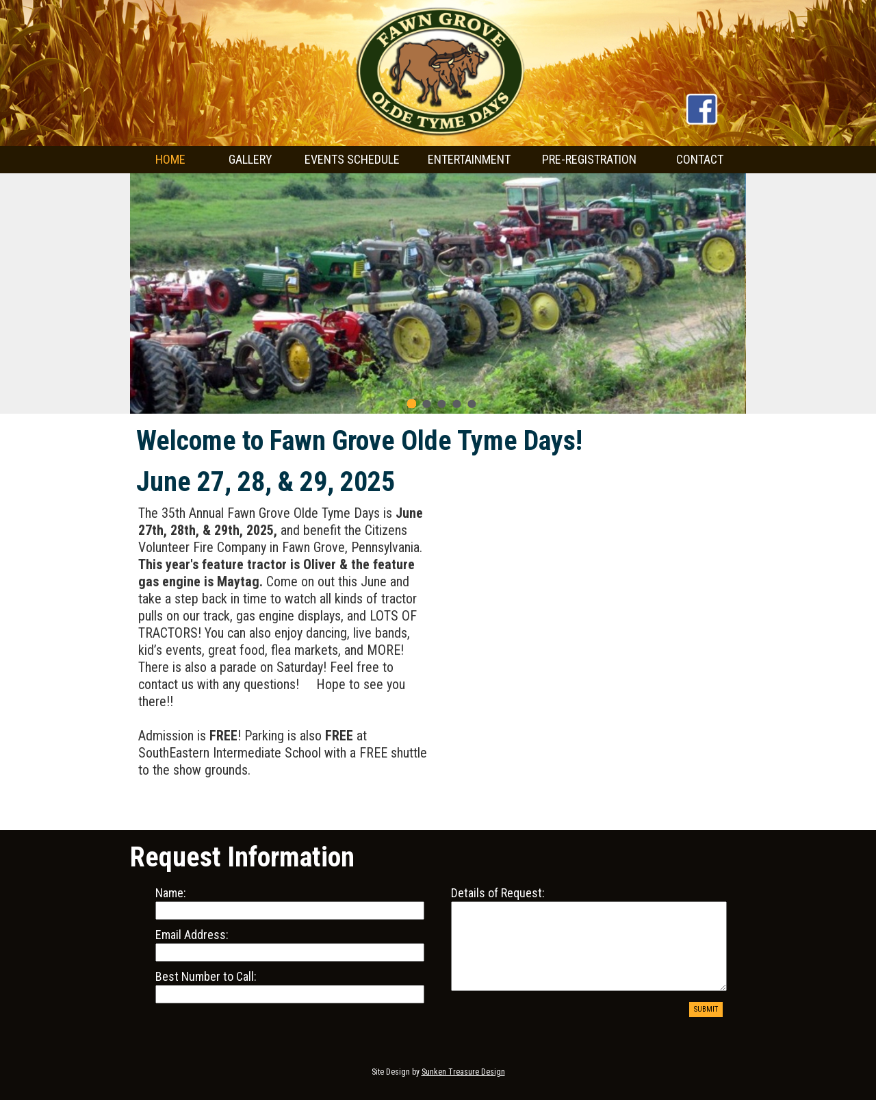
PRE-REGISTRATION (589, 159)
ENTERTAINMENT (469, 159)
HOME (170, 159)
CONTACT (699, 159)
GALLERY (250, 159)
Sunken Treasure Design (463, 1072)
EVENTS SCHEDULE (352, 159)
